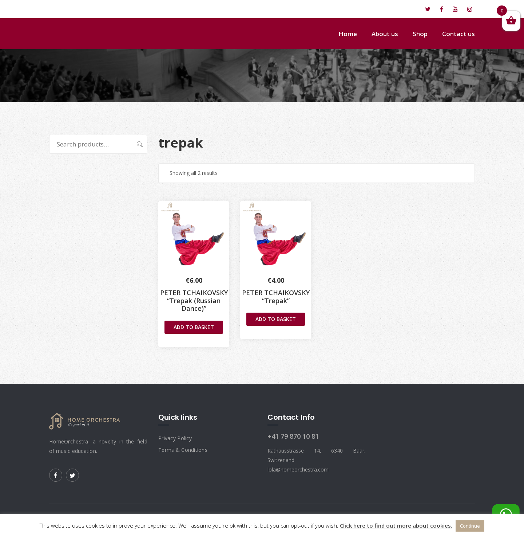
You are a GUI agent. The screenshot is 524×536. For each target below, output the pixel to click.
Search (136, 144)
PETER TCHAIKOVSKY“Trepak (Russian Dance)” (194, 300)
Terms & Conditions (182, 449)
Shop (420, 34)
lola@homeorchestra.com (89, 9)
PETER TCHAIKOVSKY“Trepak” (276, 296)
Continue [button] (470, 526)
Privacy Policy (175, 438)
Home (347, 34)
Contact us (458, 34)
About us (385, 34)
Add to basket (194, 327)
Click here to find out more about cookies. (396, 525)
